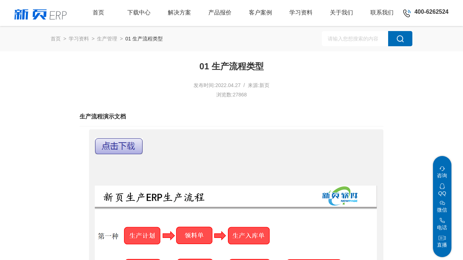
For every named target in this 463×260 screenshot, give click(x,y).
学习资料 (79, 39)
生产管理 (107, 39)
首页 (56, 39)
